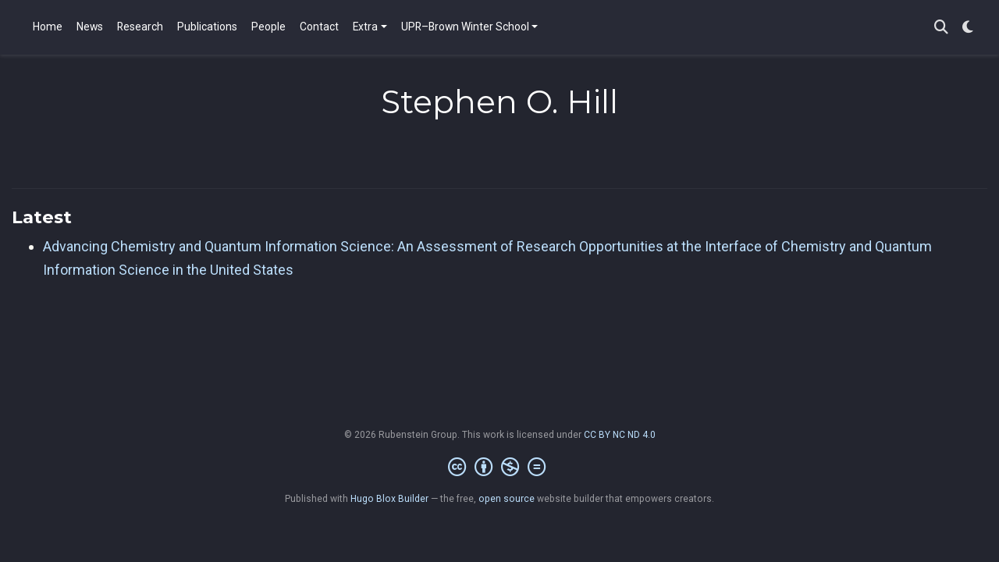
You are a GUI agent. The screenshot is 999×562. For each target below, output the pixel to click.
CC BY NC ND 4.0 (620, 434)
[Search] (941, 28)
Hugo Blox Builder (389, 498)
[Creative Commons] (500, 467)
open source (506, 498)
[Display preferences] (967, 28)
